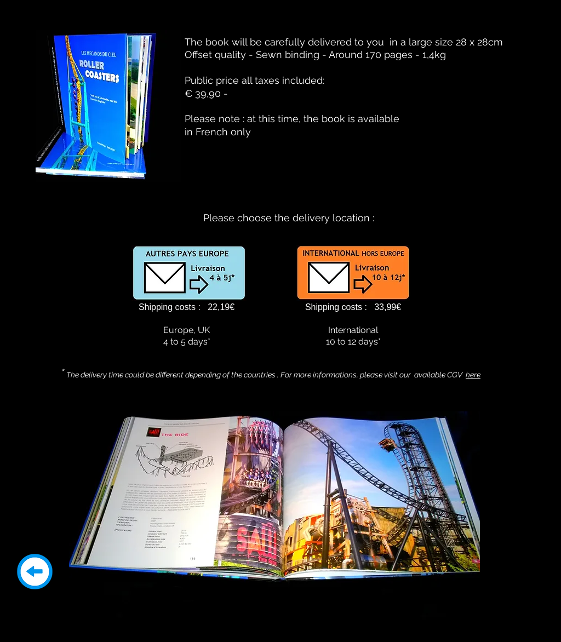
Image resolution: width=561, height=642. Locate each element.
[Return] (34, 571)
